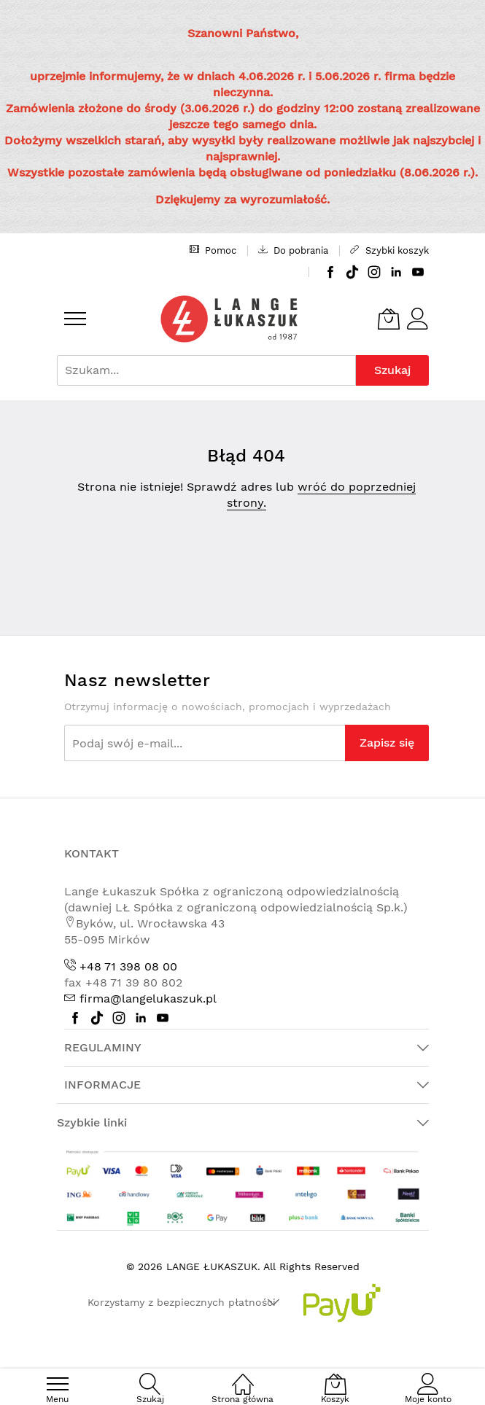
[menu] (75, 319)
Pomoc (213, 250)
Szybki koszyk (389, 250)
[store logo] (229, 319)
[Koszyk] (389, 318)
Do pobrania (293, 250)
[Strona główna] (243, 1376)
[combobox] (206, 370)
